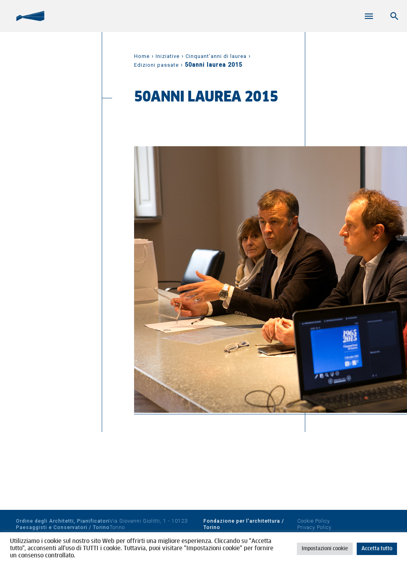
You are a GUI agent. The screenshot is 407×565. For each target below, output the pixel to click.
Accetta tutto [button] (377, 548)
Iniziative (168, 56)
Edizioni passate (156, 65)
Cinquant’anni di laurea (216, 56)
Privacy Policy (314, 527)
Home (142, 56)
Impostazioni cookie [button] (325, 548)
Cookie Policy (313, 521)
